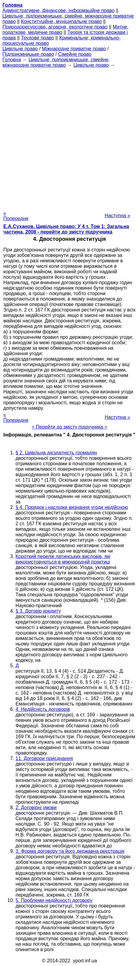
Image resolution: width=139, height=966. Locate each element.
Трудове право (37, 37)
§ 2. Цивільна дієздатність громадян (56, 452)
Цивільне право (20, 48)
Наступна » (117, 215)
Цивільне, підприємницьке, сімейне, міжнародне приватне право (56, 62)
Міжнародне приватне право (74, 48)
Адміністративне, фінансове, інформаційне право (58, 10)
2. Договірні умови (36, 807)
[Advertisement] (69, 137)
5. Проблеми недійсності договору (54, 900)
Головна (11, 59)
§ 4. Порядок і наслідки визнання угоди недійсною (72, 507)
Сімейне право (75, 54)
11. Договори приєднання (44, 758)
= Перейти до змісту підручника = (69, 426)
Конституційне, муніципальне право (61, 21)
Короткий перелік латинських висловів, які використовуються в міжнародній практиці (63, 559)
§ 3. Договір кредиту (38, 611)
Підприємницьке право (28, 54)
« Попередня (15, 215)
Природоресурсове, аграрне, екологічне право (54, 26)
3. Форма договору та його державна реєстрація (70, 851)
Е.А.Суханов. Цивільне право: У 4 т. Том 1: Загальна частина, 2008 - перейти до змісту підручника (66, 229)
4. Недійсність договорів (43, 709)
